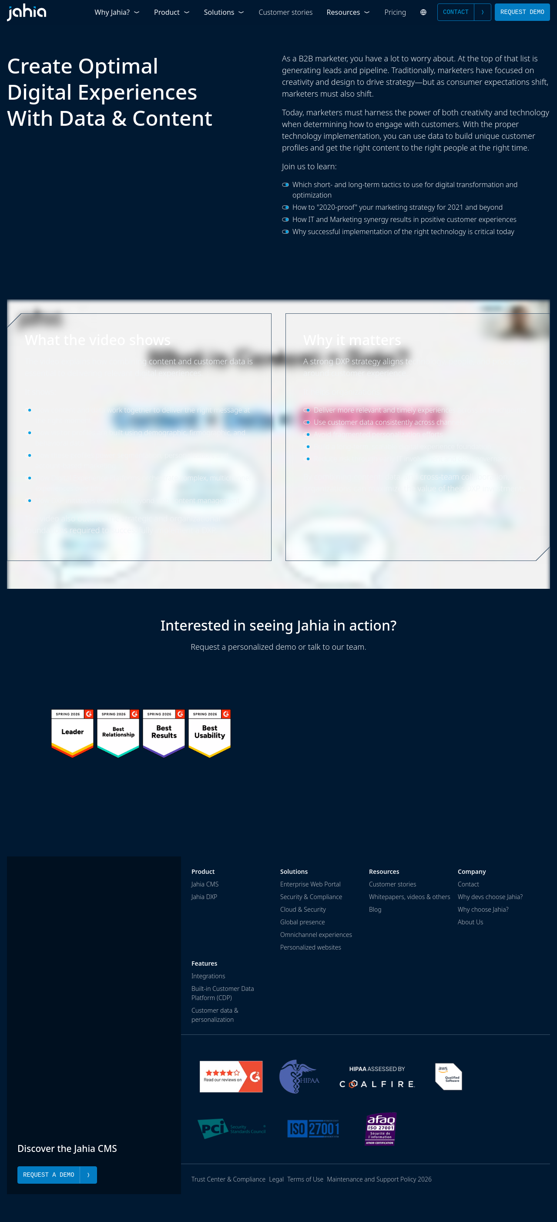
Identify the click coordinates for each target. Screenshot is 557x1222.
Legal (276, 1179)
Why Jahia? (117, 12)
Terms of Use (305, 1179)
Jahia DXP (204, 897)
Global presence (302, 922)
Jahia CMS (204, 884)
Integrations (208, 976)
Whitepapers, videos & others (409, 897)
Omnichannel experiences (316, 934)
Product (172, 12)
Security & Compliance (311, 897)
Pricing (395, 12)
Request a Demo (57, 1175)
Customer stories (285, 12)
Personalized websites (310, 947)
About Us (470, 922)
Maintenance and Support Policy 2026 (379, 1179)
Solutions (224, 12)
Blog (375, 909)
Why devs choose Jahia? (490, 897)
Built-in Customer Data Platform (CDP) (222, 993)
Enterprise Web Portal (310, 884)
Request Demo (522, 12)
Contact (464, 12)
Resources (349, 12)
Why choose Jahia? (483, 909)
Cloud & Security (303, 909)
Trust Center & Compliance (228, 1179)
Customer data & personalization (214, 1015)
